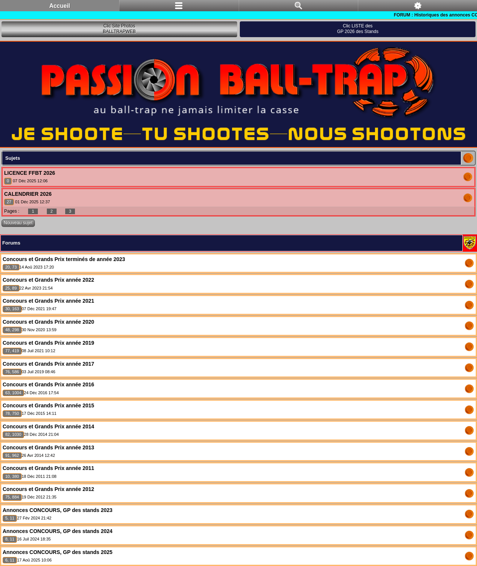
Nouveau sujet (18, 222)
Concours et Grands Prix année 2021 (48, 301)
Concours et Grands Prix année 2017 (48, 364)
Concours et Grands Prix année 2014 (48, 426)
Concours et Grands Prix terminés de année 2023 (64, 259)
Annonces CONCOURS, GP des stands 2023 (57, 510)
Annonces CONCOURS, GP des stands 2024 (57, 531)
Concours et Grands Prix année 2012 (48, 489)
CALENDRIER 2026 (28, 194)
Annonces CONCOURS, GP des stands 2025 (57, 552)
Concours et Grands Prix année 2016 (48, 384)
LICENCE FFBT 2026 (29, 173)
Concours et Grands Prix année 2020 (48, 322)
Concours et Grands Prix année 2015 (48, 405)
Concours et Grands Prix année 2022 (48, 280)
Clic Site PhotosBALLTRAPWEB (119, 29)
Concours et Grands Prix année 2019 (48, 343)
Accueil (59, 6)
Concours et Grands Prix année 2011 (48, 468)
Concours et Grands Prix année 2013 (48, 447)
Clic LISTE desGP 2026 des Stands (357, 29)
